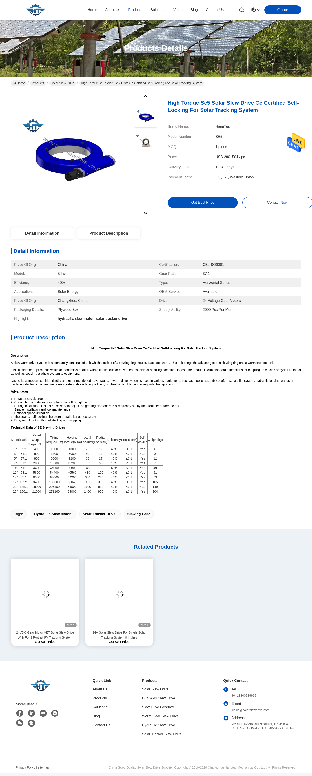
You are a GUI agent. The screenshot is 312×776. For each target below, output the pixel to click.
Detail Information (42, 233)
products (135, 10)
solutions (157, 10)
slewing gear (138, 514)
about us (112, 10)
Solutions (100, 707)
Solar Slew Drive (62, 83)
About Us (100, 689)
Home (92, 10)
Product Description (108, 233)
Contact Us (101, 725)
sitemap (43, 767)
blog (194, 10)
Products (38, 83)
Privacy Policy (25, 767)
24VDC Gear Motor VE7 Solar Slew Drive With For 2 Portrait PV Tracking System (45, 635)
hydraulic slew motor (52, 514)
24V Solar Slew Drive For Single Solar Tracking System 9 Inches (119, 635)
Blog (96, 716)
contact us (215, 10)
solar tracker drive (99, 514)
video (178, 10)
